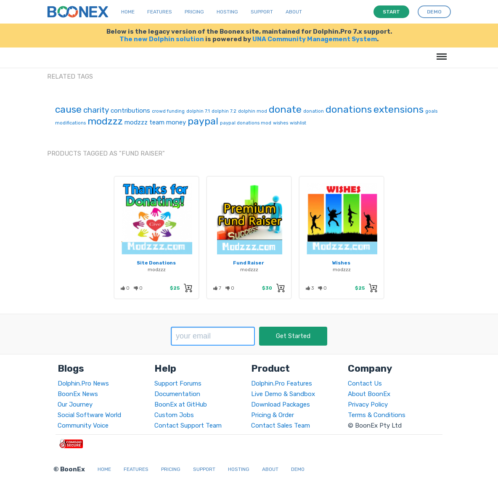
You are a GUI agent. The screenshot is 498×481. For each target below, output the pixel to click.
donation (313, 111)
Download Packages (280, 404)
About (294, 12)
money (176, 122)
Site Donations (156, 263)
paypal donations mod (245, 123)
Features (159, 12)
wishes (280, 123)
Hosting (227, 12)
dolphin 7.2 (224, 111)
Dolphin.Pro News (83, 383)
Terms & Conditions (376, 415)
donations (349, 109)
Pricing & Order (272, 415)
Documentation (177, 394)
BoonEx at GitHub (180, 404)
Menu (440, 52)
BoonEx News (78, 394)
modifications (70, 123)
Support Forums (177, 383)
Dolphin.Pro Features (281, 383)
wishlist (298, 123)
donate (285, 109)
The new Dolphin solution (161, 39)
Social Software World (89, 415)
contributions (130, 110)
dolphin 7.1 (198, 111)
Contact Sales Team (280, 425)
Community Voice (83, 425)
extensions (399, 109)
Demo (298, 469)
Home (128, 12)
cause (68, 109)
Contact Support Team (188, 425)
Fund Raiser (248, 263)
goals (431, 111)
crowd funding (168, 111)
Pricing (194, 12)
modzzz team (144, 122)
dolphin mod (252, 111)
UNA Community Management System (314, 39)
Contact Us (365, 383)
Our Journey (75, 404)
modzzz (105, 121)
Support (262, 12)
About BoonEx (369, 394)
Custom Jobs (174, 415)
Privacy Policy (368, 404)
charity (96, 110)
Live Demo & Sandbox (283, 394)
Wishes (341, 263)
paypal (203, 121)
